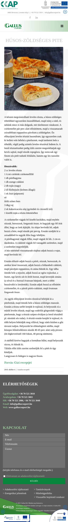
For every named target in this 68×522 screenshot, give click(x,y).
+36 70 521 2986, (16, 400)
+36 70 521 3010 (27, 393)
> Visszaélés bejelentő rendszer (49, 497)
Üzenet (34, 457)
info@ (13, 404)
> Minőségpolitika (43, 493)
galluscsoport (22, 404)
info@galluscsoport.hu (52, 13)
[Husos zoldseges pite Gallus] (34, 79)
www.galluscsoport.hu (19, 407)
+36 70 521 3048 (32, 400)
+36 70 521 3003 (25, 397)
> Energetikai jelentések (14, 493)
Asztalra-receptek (23, 370)
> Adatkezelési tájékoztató (16, 489)
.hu (30, 404)
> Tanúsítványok (42, 489)
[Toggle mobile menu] (62, 26)
